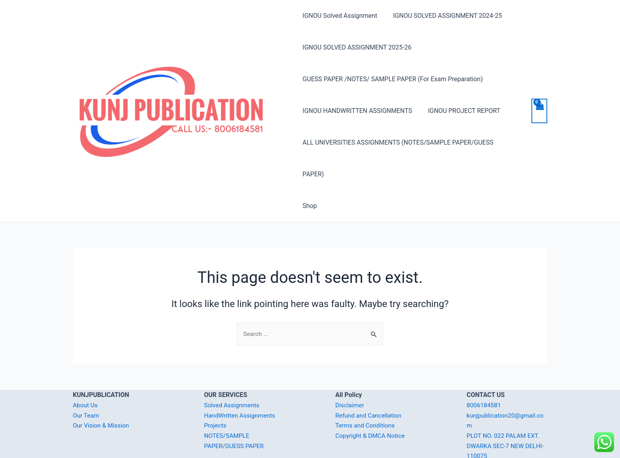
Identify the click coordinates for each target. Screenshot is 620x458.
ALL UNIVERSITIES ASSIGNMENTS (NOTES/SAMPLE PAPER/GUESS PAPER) (409, 142)
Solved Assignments (232, 374)
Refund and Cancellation (369, 384)
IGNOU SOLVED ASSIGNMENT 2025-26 (356, 47)
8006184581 (484, 374)
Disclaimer (350, 374)
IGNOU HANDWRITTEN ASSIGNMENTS (357, 110)
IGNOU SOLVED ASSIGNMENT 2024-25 (444, 15)
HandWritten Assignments (241, 384)
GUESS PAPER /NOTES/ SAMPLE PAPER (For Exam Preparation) (392, 79)
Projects (215, 394)
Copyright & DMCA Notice (371, 404)
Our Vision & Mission (102, 394)
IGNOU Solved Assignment (339, 15)
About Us (85, 374)
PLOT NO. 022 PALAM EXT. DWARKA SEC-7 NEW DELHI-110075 (507, 414)
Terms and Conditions (366, 394)
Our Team (86, 384)
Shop (309, 174)
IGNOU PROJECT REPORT (461, 110)
